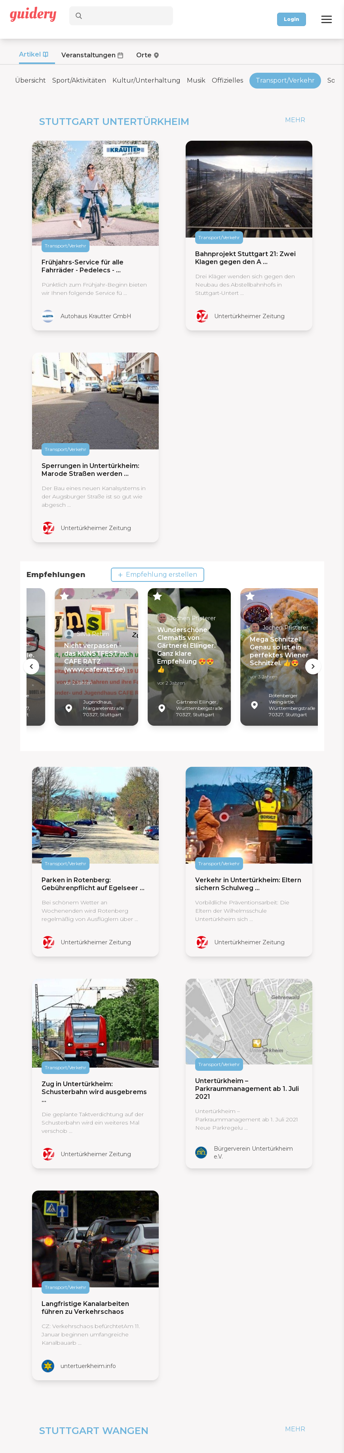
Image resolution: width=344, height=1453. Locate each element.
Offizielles (227, 80)
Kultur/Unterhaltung (146, 80)
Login (291, 19)
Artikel (30, 54)
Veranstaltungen (88, 55)
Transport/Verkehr (285, 80)
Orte (144, 55)
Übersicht (30, 80)
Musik (196, 80)
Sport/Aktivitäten (79, 80)
